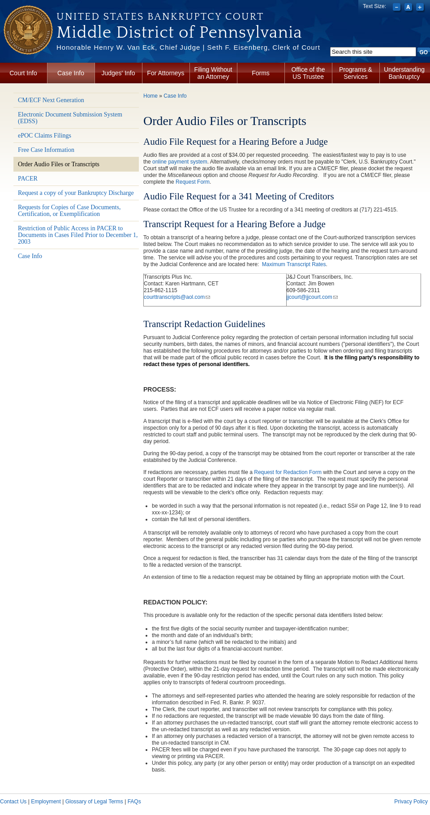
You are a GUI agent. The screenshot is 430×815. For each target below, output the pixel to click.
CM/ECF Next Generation (51, 100)
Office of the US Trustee (308, 73)
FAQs (134, 801)
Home (150, 96)
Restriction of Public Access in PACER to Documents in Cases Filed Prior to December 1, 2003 (78, 235)
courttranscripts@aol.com (177, 297)
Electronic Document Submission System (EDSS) (70, 118)
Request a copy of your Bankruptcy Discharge (76, 193)
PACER (28, 178)
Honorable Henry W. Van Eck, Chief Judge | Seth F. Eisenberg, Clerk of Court (188, 47)
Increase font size (421, 8)
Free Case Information (46, 150)
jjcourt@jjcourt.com (312, 297)
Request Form (193, 182)
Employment (46, 801)
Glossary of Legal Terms (94, 801)
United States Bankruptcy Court (160, 16)
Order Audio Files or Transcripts (58, 164)
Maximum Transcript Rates (294, 264)
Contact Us (13, 801)
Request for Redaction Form (288, 472)
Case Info (70, 73)
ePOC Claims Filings (44, 135)
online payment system (179, 162)
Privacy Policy (411, 801)
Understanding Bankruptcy (404, 73)
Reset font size (409, 8)
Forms (261, 73)
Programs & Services (355, 73)
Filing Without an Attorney (213, 73)
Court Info (23, 73)
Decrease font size (397, 8)
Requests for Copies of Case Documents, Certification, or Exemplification (69, 210)
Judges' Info (118, 73)
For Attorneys (165, 73)
